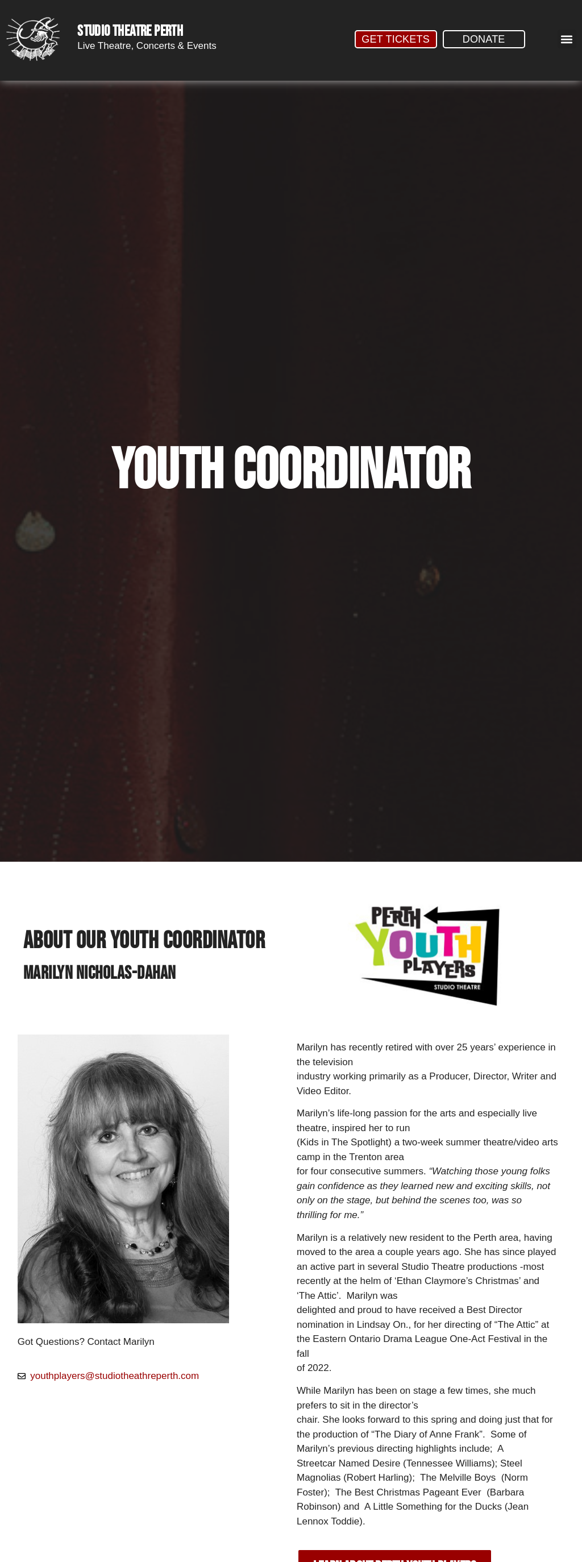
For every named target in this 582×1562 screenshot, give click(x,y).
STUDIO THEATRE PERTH (130, 31)
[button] (567, 39)
